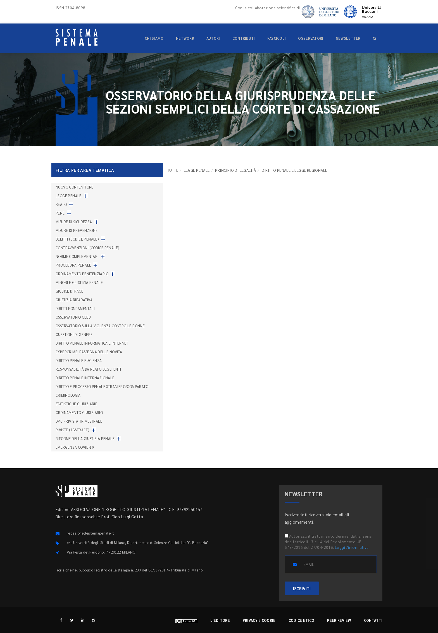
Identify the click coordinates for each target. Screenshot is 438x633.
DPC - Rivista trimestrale (79, 421)
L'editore (220, 620)
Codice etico (302, 620)
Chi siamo (154, 38)
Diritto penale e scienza (79, 360)
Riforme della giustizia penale (85, 438)
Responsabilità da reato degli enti (88, 369)
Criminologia (68, 395)
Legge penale (197, 170)
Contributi (243, 38)
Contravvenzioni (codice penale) (87, 247)
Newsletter (348, 38)
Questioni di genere (74, 334)
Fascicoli (276, 38)
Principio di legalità (235, 170)
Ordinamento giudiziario (79, 412)
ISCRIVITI (302, 588)
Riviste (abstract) (72, 429)
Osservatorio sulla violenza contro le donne (100, 325)
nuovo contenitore (75, 187)
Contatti (373, 620)
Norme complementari (77, 256)
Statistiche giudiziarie (76, 403)
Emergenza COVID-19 (75, 447)
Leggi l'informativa (352, 547)
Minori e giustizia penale (79, 282)
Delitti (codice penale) (77, 239)
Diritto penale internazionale (85, 377)
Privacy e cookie (259, 620)
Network (185, 38)
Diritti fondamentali (75, 308)
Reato (61, 204)
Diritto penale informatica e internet (92, 343)
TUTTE (172, 170)
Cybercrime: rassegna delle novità (89, 351)
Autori (213, 38)
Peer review (339, 620)
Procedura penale (73, 265)
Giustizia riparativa (74, 299)
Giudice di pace (69, 291)
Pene (60, 213)
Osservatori (310, 38)
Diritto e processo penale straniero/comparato (102, 386)
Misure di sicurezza (74, 221)
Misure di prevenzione (76, 230)
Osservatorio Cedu (73, 317)
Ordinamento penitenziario (82, 273)
